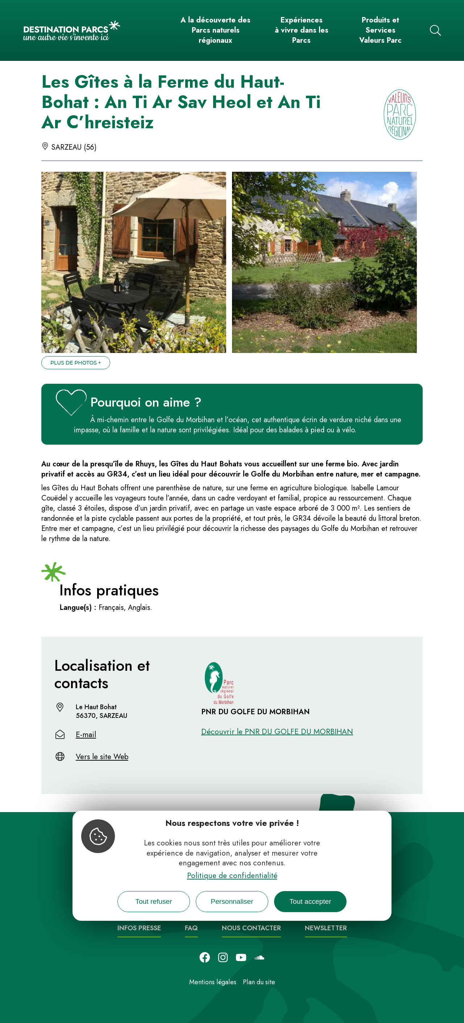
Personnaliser (232, 901)
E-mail (86, 734)
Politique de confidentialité (232, 875)
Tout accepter (310, 901)
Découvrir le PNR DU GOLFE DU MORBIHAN (277, 731)
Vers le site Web (102, 756)
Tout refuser (153, 901)
